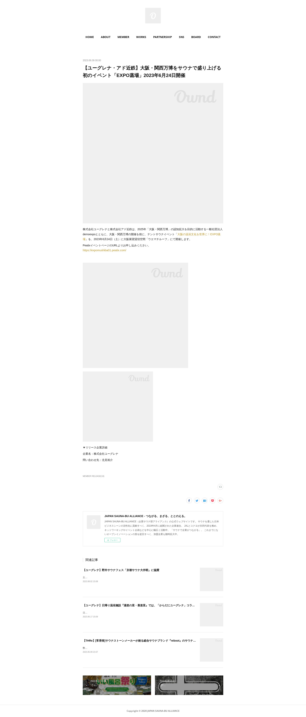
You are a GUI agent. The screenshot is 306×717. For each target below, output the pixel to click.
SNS (181, 37)
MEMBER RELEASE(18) (93, 476)
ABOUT (105, 37)
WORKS (141, 37)
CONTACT (214, 37)
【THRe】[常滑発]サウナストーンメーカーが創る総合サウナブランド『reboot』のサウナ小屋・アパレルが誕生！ (153, 640)
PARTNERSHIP (162, 37)
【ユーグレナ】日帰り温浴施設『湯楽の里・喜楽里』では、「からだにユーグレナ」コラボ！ (140, 605)
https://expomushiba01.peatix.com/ (104, 250)
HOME (89, 37)
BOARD (196, 37)
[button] (89, 37)
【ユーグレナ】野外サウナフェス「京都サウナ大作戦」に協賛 (121, 570)
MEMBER (123, 37)
